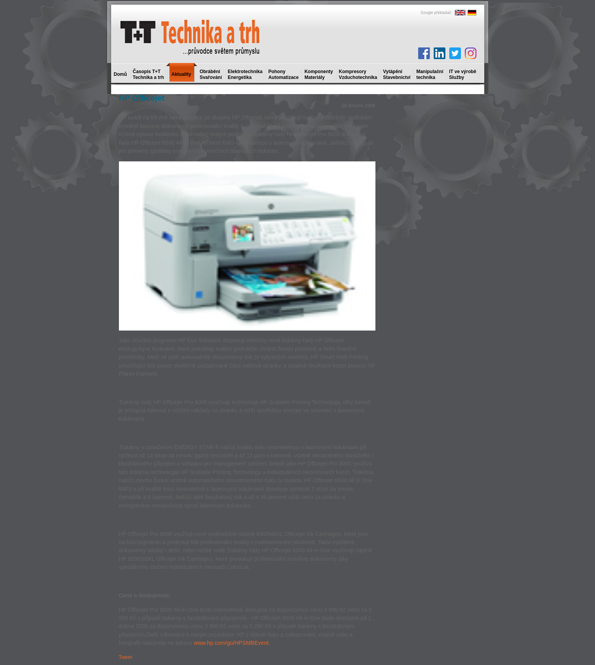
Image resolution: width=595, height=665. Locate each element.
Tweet (126, 657)
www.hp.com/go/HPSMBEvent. (232, 643)
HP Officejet (142, 97)
